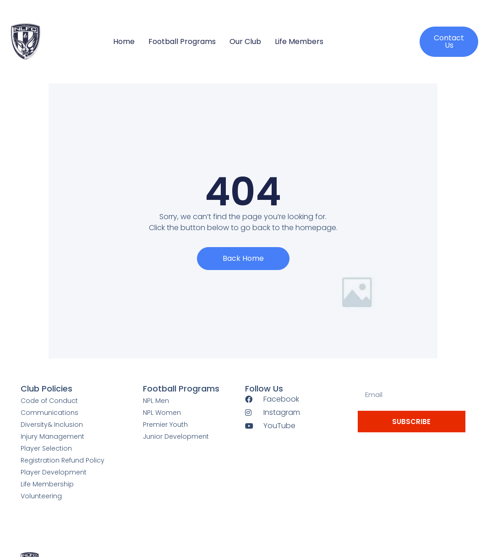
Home (124, 41)
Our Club (245, 41)
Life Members (299, 41)
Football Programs (182, 41)
